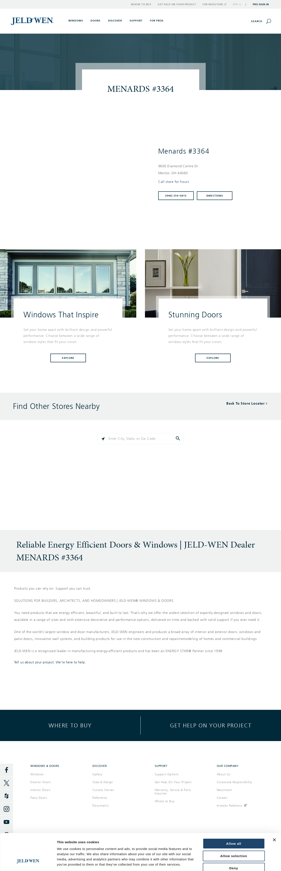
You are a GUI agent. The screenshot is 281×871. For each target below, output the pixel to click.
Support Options (167, 774)
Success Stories (103, 790)
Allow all (233, 812)
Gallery (97, 774)
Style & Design (102, 782)
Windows (37, 774)
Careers (222, 798)
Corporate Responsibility (234, 782)
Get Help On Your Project (173, 782)
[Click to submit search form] (178, 438)
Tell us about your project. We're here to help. (50, 662)
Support (136, 20)
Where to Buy (141, 4)
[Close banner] (274, 808)
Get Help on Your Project (177, 4)
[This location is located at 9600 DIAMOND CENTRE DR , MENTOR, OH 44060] (211, 170)
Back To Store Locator (245, 403)
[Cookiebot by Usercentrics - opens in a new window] (28, 862)
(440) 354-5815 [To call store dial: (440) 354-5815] (176, 195)
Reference (99, 798)
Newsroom (224, 790)
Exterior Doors (40, 782)
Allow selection (233, 825)
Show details (67, 862)
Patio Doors (38, 798)
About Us (223, 774)
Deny (233, 837)
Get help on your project (210, 725)
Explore (68, 357)
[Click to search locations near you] (103, 438)
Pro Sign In (261, 4)
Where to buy (70, 725)
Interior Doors (40, 790)
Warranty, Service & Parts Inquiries (173, 791)
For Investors (214, 4)
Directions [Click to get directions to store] (214, 195)
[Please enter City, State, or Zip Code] (140, 438)
